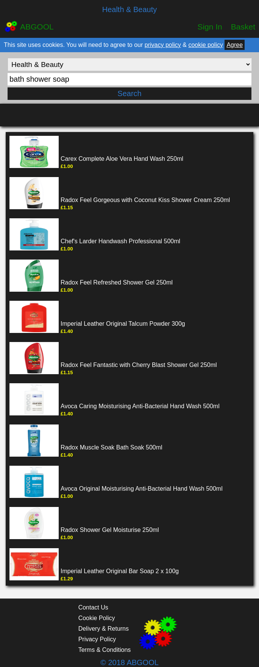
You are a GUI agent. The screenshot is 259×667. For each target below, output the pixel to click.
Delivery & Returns (103, 628)
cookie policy (205, 45)
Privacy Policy (97, 639)
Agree (234, 45)
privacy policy (163, 45)
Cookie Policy (96, 618)
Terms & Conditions (104, 650)
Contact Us (93, 607)
